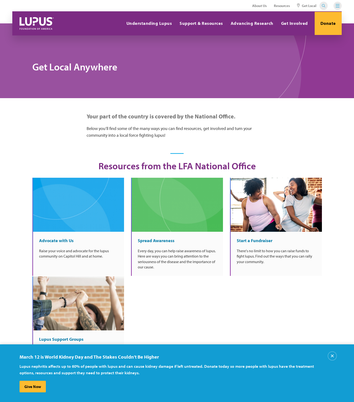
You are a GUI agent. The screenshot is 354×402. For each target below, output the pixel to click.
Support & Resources (200, 23)
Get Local (306, 5)
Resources (282, 5)
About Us (259, 5)
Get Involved (293, 23)
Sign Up (258, 301)
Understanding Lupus (148, 23)
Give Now (32, 386)
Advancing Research (251, 23)
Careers (160, 329)
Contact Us (114, 338)
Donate (328, 23)
